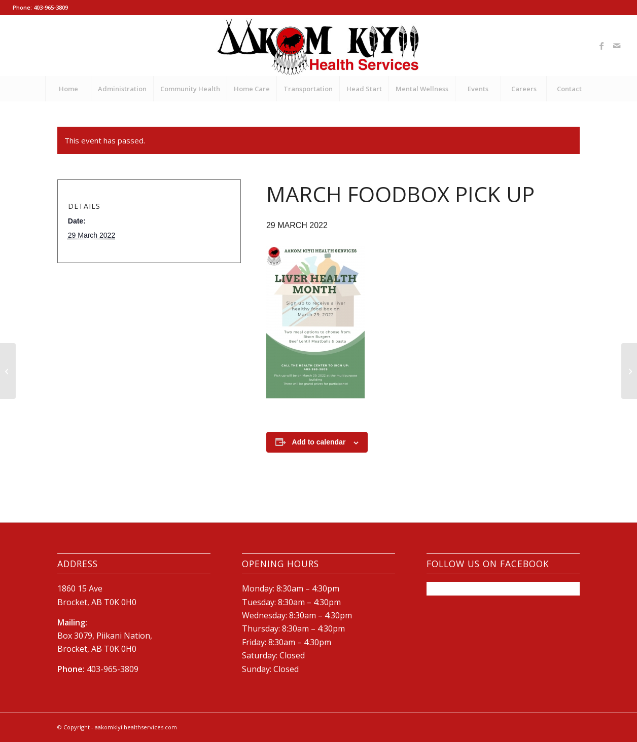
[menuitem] (68, 88)
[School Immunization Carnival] (8, 371)
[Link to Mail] (616, 45)
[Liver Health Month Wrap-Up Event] (629, 371)
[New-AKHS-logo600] (319, 45)
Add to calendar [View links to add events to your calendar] (319, 442)
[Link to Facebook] (601, 45)
